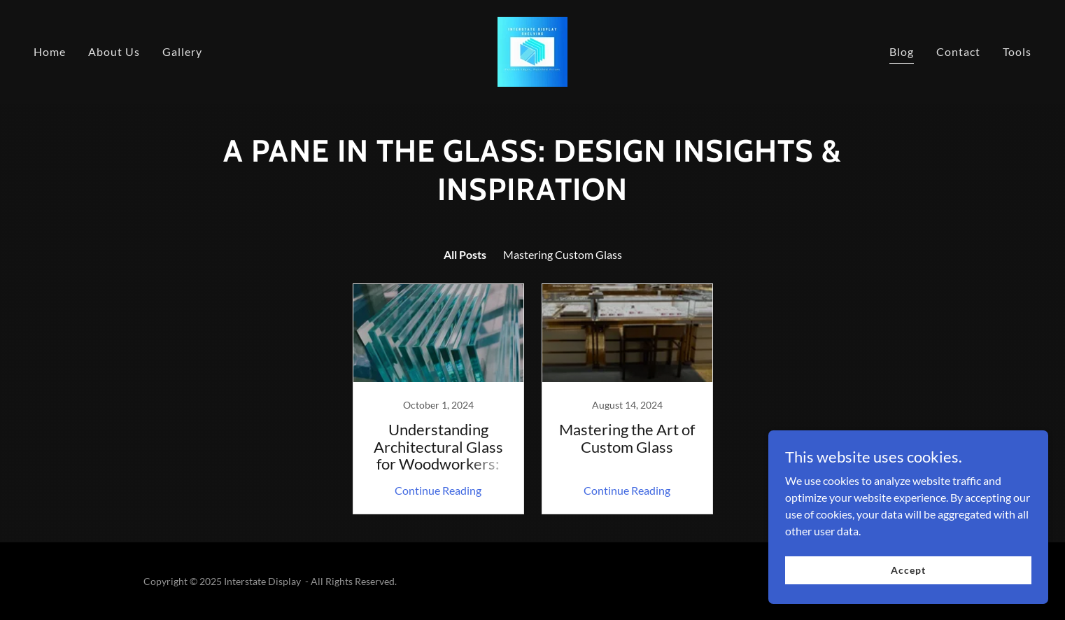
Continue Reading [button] (438, 490)
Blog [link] (901, 51)
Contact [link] (958, 51)
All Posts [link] (465, 254)
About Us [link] (114, 51)
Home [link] (50, 51)
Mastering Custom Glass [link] (562, 254)
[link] (532, 50)
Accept (908, 570)
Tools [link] (1017, 51)
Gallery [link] (182, 51)
